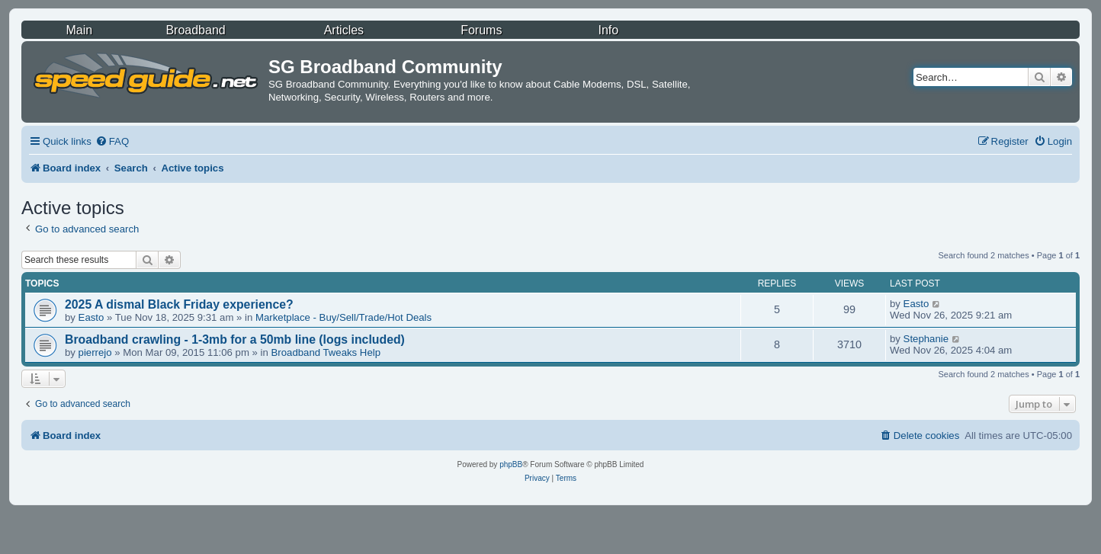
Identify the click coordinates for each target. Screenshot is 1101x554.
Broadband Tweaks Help (325, 352)
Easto (91, 317)
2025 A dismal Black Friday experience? (179, 304)
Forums (481, 30)
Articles (344, 30)
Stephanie (926, 338)
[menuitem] (112, 141)
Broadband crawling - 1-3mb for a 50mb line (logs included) (235, 339)
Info (609, 30)
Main (79, 30)
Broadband (195, 30)
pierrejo (95, 352)
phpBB (510, 464)
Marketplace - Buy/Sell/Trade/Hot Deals (343, 317)
